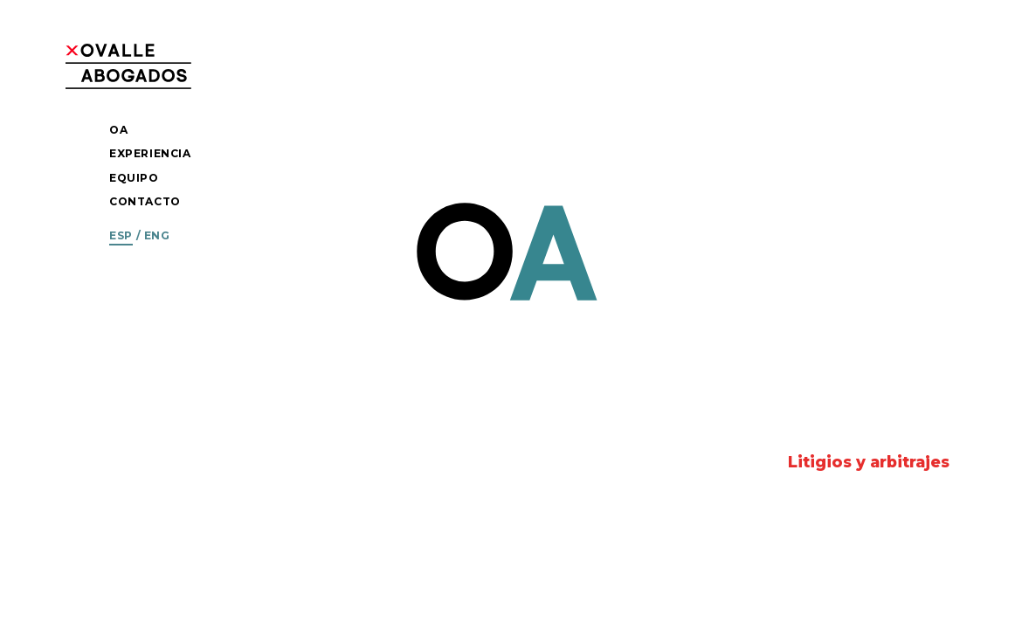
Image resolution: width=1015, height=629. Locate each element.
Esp (121, 235)
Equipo (134, 177)
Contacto (145, 201)
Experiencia (150, 153)
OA (118, 129)
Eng (157, 235)
